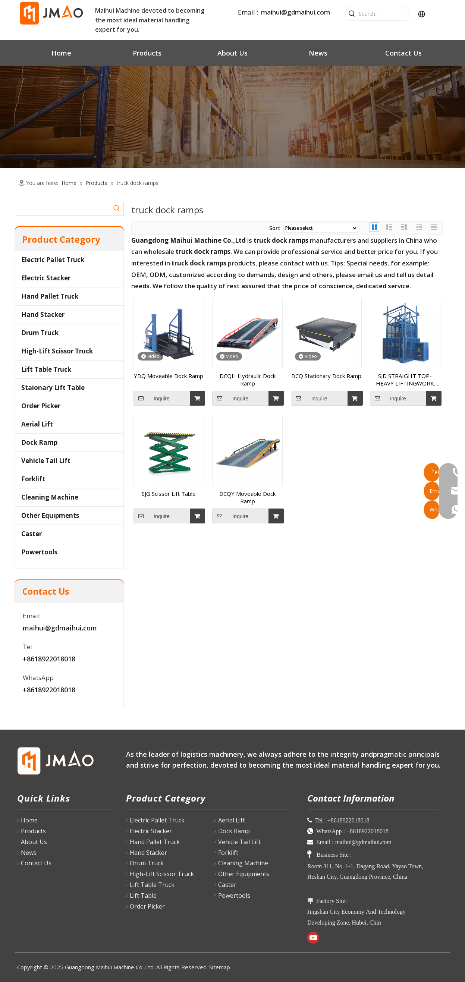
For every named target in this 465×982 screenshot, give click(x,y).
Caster (31, 533)
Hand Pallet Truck (49, 296)
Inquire (151, 398)
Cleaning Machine (49, 497)
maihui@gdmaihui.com (295, 12)
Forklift (33, 479)
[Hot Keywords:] (352, 14)
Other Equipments (50, 515)
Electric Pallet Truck (52, 259)
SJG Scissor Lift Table (169, 493)
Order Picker (40, 406)
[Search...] (384, 14)
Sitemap (219, 967)
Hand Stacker (43, 314)
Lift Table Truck (46, 369)
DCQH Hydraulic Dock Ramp (248, 379)
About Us (34, 842)
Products (33, 831)
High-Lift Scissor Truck (57, 351)
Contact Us (36, 863)
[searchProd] (62, 208)
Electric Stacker (45, 278)
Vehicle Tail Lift (45, 460)
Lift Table (143, 895)
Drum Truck (40, 332)
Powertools (39, 552)
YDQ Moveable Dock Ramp (168, 376)
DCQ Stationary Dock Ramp (326, 376)
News (29, 853)
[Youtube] (313, 938)
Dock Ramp (39, 442)
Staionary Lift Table (53, 387)
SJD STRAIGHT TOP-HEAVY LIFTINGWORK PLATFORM (405, 379)
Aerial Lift (37, 424)
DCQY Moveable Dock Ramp (247, 497)
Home (29, 820)
